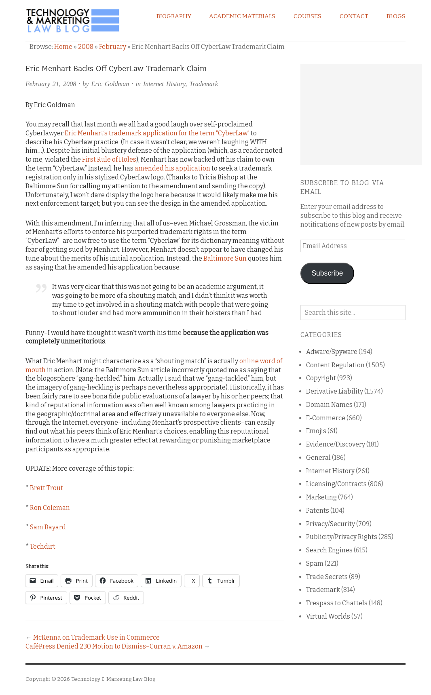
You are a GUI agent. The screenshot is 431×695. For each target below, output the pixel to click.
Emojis (316, 431)
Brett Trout (46, 488)
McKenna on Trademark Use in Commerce (96, 637)
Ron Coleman (50, 508)
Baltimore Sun (225, 258)
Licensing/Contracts (336, 484)
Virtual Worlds (328, 616)
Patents (317, 510)
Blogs (396, 16)
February (112, 47)
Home (63, 47)
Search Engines (329, 550)
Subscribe (327, 273)
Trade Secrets (327, 577)
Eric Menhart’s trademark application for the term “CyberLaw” (157, 133)
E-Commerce (325, 418)
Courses (307, 16)
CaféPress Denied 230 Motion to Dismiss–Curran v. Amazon (114, 646)
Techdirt (42, 546)
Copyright (321, 378)
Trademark (204, 83)
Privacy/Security (330, 524)
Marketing (321, 497)
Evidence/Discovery (335, 444)
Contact (354, 16)
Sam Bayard (48, 527)
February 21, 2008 (50, 83)
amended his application (172, 168)
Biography (173, 16)
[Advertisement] (361, 114)
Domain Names (329, 405)
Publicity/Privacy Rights (341, 537)
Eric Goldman (110, 83)
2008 (85, 47)
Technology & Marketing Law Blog (113, 679)
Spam (314, 563)
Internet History (164, 83)
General (318, 457)
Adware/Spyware (331, 352)
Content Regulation (335, 365)
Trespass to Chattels (337, 603)
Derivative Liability (334, 391)
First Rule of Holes (109, 159)
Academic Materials (242, 16)
